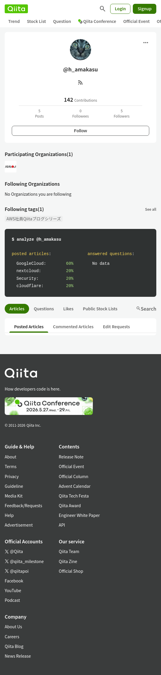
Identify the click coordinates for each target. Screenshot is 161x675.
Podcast (12, 600)
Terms (10, 466)
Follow (80, 130)
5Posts (39, 113)
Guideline (14, 486)
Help (9, 515)
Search (146, 308)
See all (150, 209)
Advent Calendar (74, 486)
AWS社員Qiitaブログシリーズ (33, 219)
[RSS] (80, 82)
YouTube (13, 590)
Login (120, 8)
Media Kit (14, 496)
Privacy (12, 476)
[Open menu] (146, 42)
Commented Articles (73, 326)
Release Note (71, 457)
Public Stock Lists (100, 308)
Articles (16, 308)
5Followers (122, 113)
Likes (68, 308)
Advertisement (19, 525)
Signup (144, 8)
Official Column (73, 476)
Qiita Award (70, 505)
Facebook (14, 581)
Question (62, 21)
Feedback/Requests (23, 505)
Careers (12, 636)
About (10, 457)
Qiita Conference (97, 21)
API (62, 525)
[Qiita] (16, 8)
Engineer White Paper (79, 515)
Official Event (136, 21)
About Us (13, 626)
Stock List (36, 21)
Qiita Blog (14, 646)
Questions (44, 308)
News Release (18, 656)
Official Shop (71, 571)
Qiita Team (69, 551)
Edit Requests (116, 326)
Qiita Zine (68, 561)
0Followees (80, 113)
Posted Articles (28, 326)
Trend (14, 21)
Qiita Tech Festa (74, 496)
